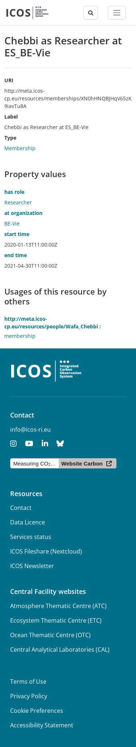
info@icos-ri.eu (30, 430)
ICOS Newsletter (32, 566)
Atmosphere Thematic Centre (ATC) (58, 606)
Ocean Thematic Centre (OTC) (50, 635)
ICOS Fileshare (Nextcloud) (46, 551)
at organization (23, 212)
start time (16, 234)
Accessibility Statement (41, 725)
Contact (21, 508)
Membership (20, 148)
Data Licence (27, 522)
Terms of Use (28, 682)
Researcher (18, 202)
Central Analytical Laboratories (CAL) (60, 650)
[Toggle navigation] (117, 13)
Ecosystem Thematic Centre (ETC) (56, 620)
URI (8, 80)
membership (20, 335)
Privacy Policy (28, 696)
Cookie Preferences (36, 711)
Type (10, 137)
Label (11, 116)
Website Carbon (82, 463)
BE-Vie (12, 223)
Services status (30, 537)
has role (14, 191)
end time (15, 255)
